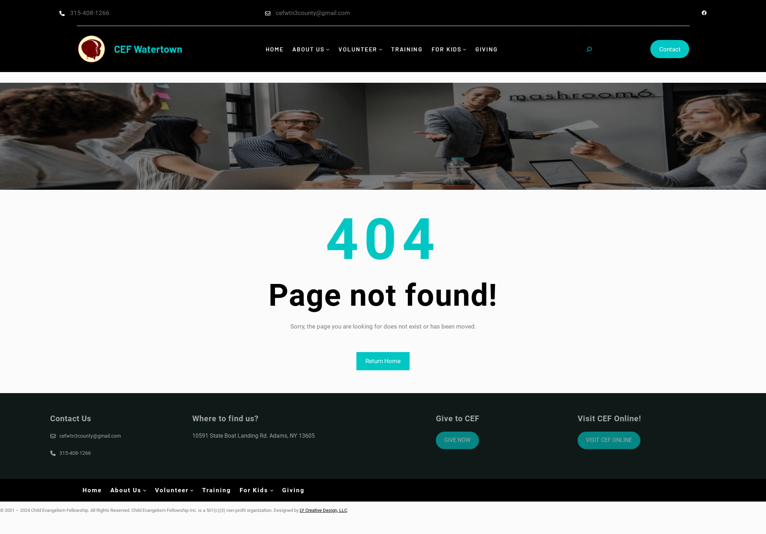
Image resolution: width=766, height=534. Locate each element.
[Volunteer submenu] (380, 49)
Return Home (383, 361)
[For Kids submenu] (462, 49)
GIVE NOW (488, 440)
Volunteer (358, 49)
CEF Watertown (148, 49)
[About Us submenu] (329, 49)
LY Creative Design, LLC (323, 510)
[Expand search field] (589, 49)
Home (277, 49)
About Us (310, 49)
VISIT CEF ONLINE (640, 440)
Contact (670, 49)
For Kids (444, 49)
